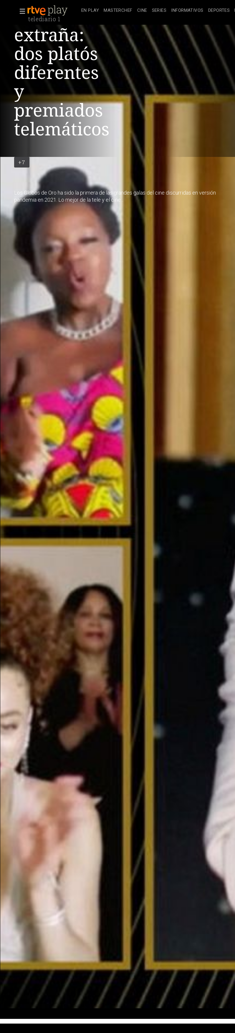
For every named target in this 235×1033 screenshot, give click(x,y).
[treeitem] (90, 10)
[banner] (53, 10)
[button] (20, 11)
